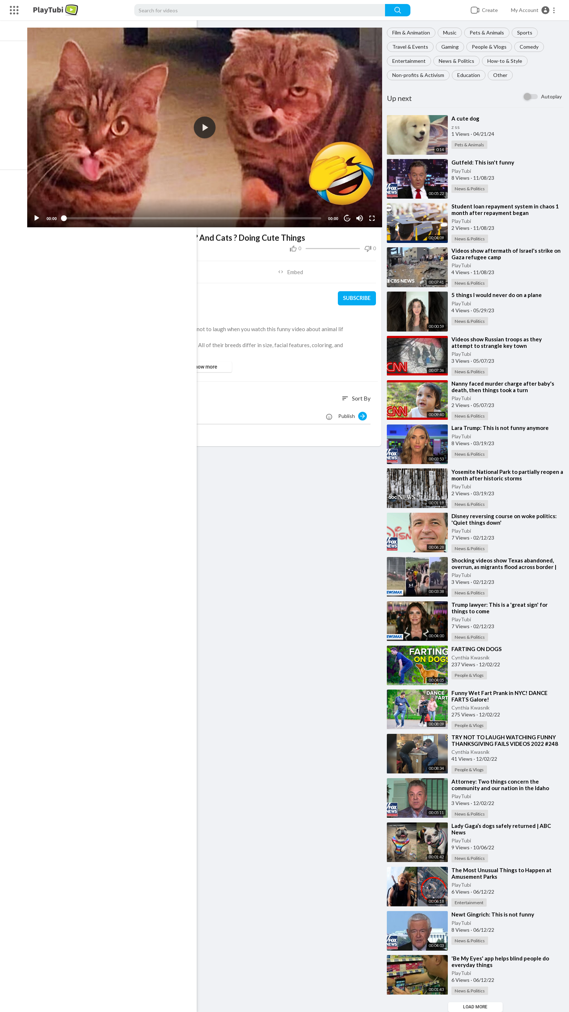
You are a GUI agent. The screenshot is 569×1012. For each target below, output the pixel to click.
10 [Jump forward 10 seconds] (349, 215)
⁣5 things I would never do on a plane (499, 295)
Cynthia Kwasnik (473, 657)
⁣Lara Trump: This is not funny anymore (502, 427)
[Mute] (361, 215)
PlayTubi (463, 171)
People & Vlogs (491, 47)
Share (124, 268)
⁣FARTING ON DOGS (479, 649)
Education (470, 75)
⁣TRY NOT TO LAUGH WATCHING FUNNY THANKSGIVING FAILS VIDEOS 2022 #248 (507, 740)
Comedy (531, 47)
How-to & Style (507, 61)
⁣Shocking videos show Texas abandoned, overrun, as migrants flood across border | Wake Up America (506, 567)
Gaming (452, 47)
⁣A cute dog (468, 118)
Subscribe (358, 295)
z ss (458, 127)
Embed (293, 268)
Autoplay (551, 96)
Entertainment (411, 61)
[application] (209, 126)
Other (502, 75)
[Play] (44, 215)
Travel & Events (412, 47)
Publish (354, 413)
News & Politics (458, 61)
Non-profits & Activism (420, 75)
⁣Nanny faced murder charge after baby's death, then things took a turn (505, 386)
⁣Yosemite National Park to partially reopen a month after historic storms (507, 474)
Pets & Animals (489, 32)
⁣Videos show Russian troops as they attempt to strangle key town (499, 342)
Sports (527, 32)
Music (452, 32)
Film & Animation (413, 32)
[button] (533, 10)
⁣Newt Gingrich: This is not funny (495, 914)
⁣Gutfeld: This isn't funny (485, 162)
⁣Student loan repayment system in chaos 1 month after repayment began (507, 209)
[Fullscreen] (373, 215)
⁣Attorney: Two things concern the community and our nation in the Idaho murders (502, 788)
